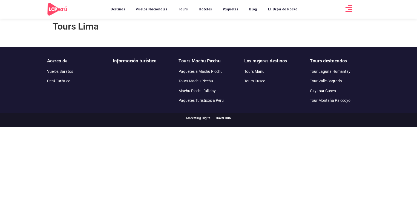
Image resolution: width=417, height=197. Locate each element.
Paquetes (230, 9)
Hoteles (205, 9)
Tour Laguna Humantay (330, 71)
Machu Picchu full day (197, 91)
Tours (183, 9)
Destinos (118, 9)
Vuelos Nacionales (151, 9)
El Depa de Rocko (283, 9)
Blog (253, 9)
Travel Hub (223, 118)
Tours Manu (254, 71)
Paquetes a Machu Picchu (201, 71)
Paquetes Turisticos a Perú (201, 100)
